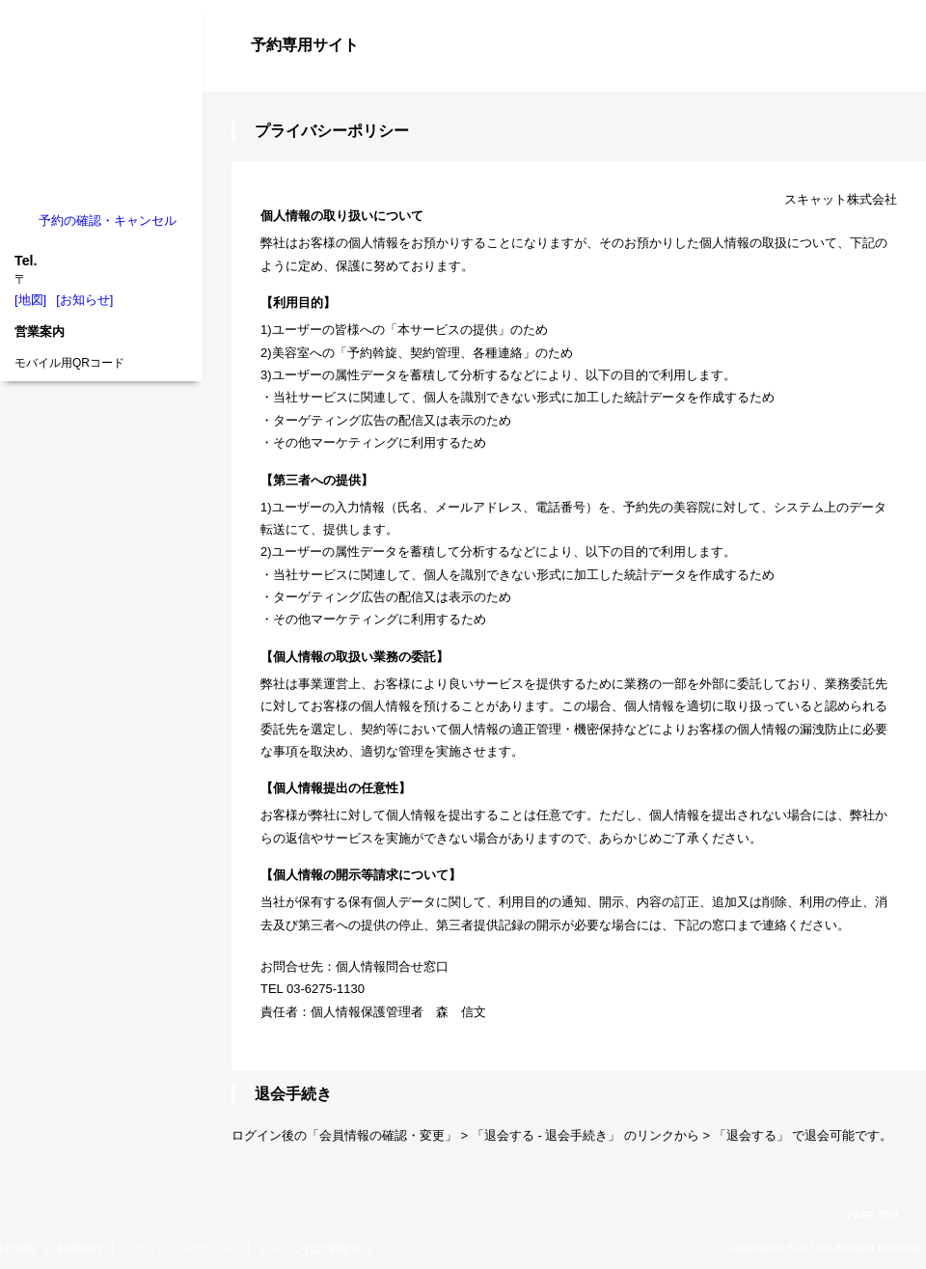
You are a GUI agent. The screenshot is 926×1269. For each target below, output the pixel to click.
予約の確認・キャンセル (108, 220)
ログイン (887, 79)
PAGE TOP (873, 1215)
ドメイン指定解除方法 (316, 1248)
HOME (18, 1248)
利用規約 (79, 1248)
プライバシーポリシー (180, 1248)
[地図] (30, 299)
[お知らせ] (84, 299)
